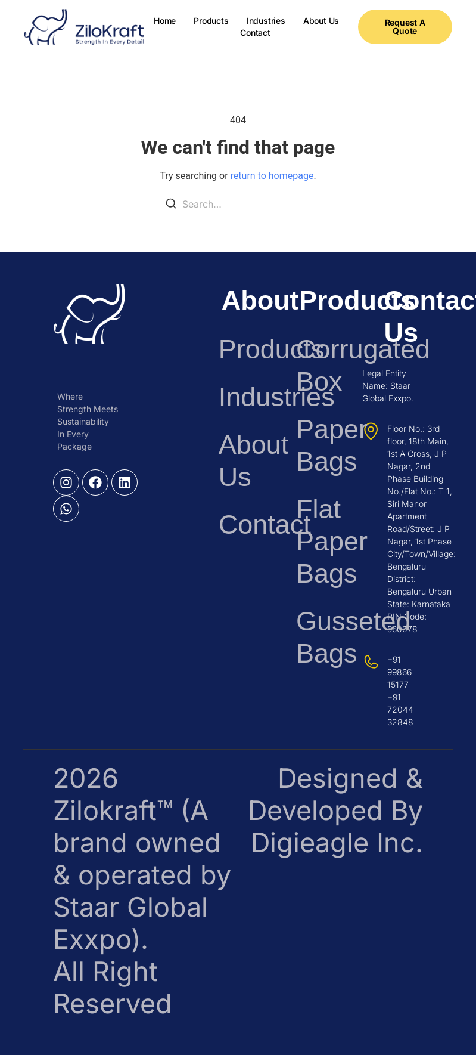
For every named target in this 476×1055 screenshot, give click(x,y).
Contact (255, 32)
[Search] (170, 205)
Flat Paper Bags (317, 541)
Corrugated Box (317, 365)
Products (211, 21)
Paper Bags (317, 445)
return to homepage (272, 175)
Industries (266, 21)
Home (165, 21)
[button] (405, 27)
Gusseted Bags (317, 637)
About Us (321, 21)
